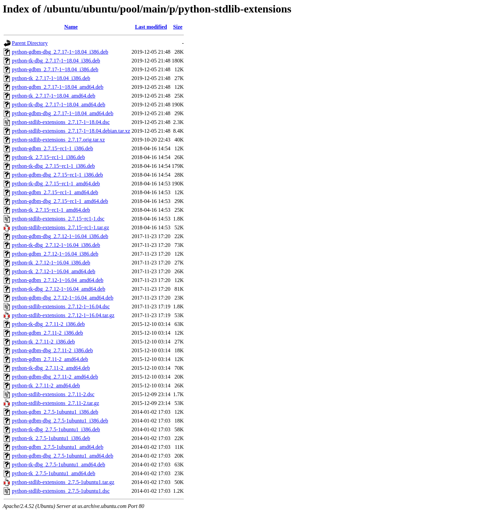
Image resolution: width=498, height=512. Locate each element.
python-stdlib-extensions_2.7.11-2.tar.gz (55, 403)
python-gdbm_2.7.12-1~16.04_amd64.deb (57, 280)
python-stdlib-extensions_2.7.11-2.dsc (53, 394)
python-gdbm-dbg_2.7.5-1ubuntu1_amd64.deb (62, 456)
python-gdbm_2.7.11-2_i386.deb (47, 333)
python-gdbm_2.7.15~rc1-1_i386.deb (52, 148)
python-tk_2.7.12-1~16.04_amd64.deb (53, 271)
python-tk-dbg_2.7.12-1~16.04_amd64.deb (58, 289)
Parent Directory (30, 43)
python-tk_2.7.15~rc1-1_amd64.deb (51, 210)
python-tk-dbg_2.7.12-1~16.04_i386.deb (56, 245)
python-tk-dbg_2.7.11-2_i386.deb (48, 324)
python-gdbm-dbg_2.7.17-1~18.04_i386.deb (60, 52)
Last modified (151, 27)
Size (178, 27)
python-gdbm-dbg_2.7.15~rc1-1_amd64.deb (60, 201)
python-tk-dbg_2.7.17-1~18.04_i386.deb (56, 60)
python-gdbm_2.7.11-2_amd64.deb (50, 359)
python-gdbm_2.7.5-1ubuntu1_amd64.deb (57, 447)
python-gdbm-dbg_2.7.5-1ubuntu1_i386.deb (60, 421)
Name (71, 27)
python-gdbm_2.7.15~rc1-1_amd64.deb (55, 192)
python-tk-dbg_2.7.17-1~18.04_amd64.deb (58, 104)
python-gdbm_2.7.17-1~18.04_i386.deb (55, 69)
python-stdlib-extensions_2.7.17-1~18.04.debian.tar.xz (71, 131)
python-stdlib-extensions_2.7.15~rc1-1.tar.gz (60, 227)
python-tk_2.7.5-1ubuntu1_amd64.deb (53, 473)
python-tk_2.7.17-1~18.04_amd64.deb (53, 96)
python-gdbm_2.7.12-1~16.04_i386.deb (55, 254)
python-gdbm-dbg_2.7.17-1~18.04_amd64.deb (62, 113)
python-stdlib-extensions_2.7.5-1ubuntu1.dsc (61, 491)
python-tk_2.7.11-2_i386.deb (43, 341)
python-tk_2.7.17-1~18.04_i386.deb (51, 78)
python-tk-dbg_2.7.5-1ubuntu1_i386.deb (56, 429)
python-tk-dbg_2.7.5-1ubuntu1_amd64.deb (58, 464)
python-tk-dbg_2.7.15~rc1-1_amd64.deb (56, 183)
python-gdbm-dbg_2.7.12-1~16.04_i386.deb (60, 236)
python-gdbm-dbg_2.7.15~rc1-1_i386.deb (57, 175)
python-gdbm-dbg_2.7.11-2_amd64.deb (55, 377)
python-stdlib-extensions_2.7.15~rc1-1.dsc (58, 219)
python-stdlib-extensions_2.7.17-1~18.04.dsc (61, 122)
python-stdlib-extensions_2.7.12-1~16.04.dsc (61, 306)
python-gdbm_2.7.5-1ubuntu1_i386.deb (55, 412)
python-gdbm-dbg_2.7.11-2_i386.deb (52, 350)
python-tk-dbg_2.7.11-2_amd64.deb (51, 368)
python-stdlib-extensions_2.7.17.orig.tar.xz (58, 140)
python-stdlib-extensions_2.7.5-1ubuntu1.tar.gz (63, 482)
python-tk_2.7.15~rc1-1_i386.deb (48, 157)
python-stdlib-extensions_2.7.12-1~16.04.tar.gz (63, 315)
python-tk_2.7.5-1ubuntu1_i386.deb (51, 438)
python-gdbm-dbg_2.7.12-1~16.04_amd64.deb (62, 298)
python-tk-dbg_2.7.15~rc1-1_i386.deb (53, 166)
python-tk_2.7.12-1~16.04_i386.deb (51, 262)
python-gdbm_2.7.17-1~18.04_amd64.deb (57, 87)
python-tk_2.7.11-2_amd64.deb (46, 385)
